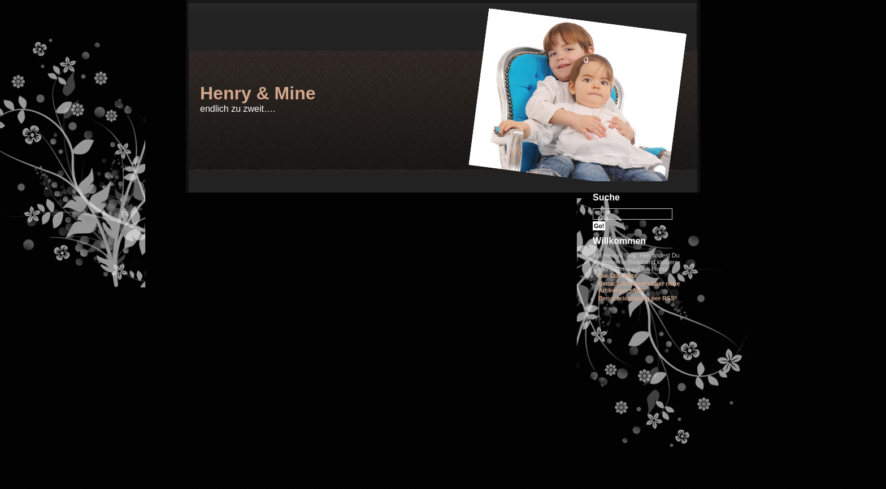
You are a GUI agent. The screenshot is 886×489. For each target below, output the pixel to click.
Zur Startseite (617, 275)
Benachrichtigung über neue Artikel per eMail (639, 287)
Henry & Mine (257, 93)
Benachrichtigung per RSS (636, 298)
